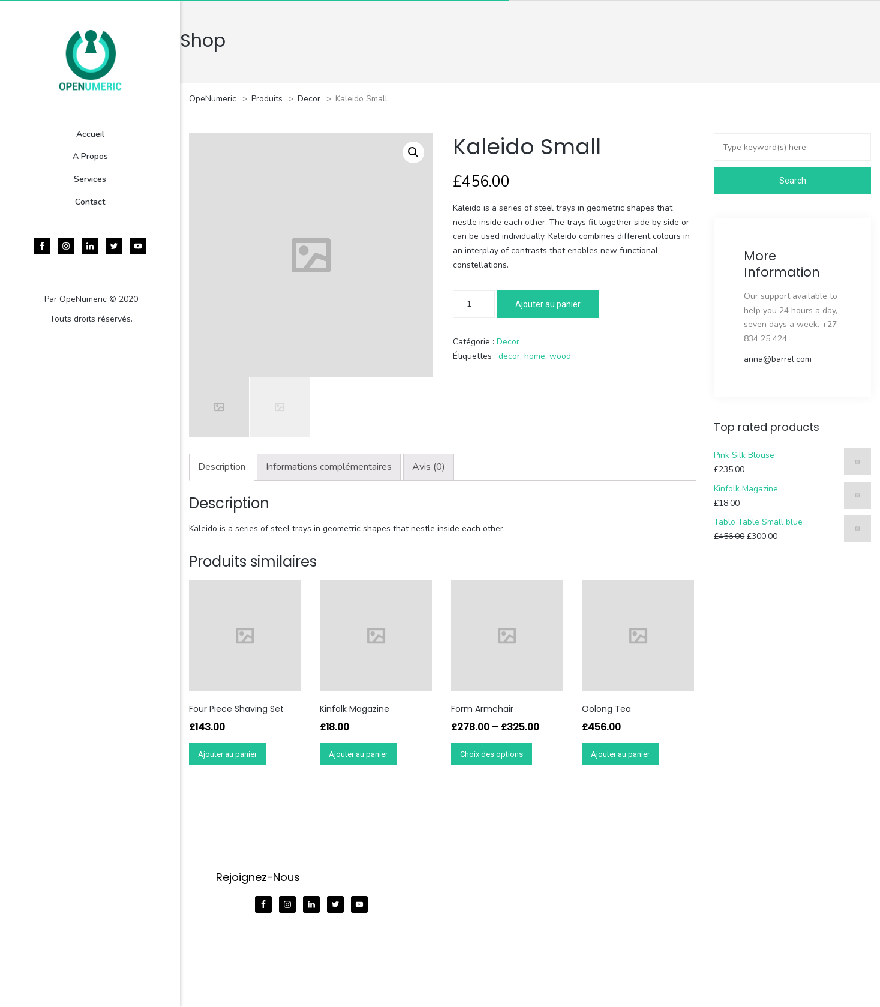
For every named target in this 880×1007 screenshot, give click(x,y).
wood (560, 356)
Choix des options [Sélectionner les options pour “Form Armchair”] (491, 754)
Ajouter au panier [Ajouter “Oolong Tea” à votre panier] (620, 754)
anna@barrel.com (778, 359)
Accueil (90, 134)
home (534, 356)
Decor (508, 341)
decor (509, 356)
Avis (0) (428, 466)
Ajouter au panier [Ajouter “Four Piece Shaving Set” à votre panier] (227, 754)
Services (90, 179)
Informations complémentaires (329, 466)
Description (221, 466)
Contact (90, 202)
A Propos (90, 156)
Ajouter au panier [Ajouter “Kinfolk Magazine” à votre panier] (358, 754)
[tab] (221, 467)
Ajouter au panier (548, 304)
